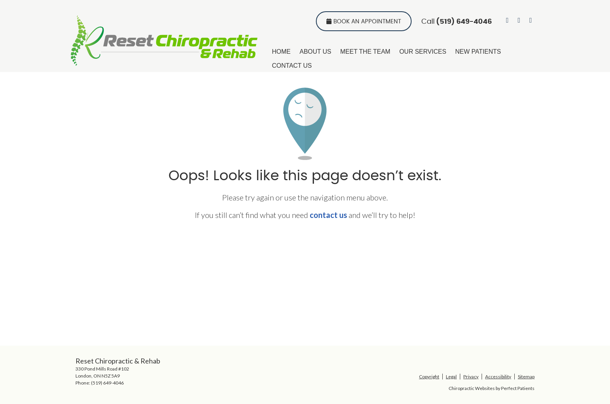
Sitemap (526, 376)
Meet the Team (365, 51)
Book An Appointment (363, 21)
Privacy (471, 376)
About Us (315, 51)
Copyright (429, 376)
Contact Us (292, 65)
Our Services (422, 51)
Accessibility (498, 376)
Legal (451, 376)
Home (281, 51)
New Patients (478, 51)
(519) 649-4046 (464, 21)
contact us (328, 215)
